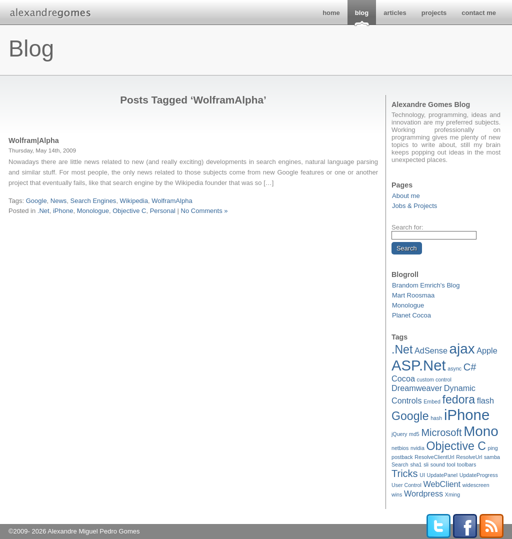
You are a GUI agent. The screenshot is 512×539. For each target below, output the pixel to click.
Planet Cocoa (411, 315)
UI (422, 475)
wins (397, 495)
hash (436, 418)
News (58, 200)
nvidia (417, 448)
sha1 (416, 465)
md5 (414, 434)
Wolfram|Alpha (33, 140)
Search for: (408, 227)
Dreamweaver (417, 388)
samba (492, 457)
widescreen (476, 485)
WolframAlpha (172, 200)
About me (406, 196)
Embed (432, 401)
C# (470, 367)
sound (437, 465)
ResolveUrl (469, 457)
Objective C (456, 446)
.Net (402, 349)
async (455, 369)
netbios (400, 448)
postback (402, 457)
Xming (452, 495)
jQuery (399, 434)
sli (426, 465)
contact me (479, 12)
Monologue (408, 305)
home (331, 12)
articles (395, 12)
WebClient (441, 484)
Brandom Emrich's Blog (426, 285)
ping (493, 448)
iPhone (467, 414)
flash (485, 400)
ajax (462, 348)
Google (410, 416)
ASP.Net (419, 365)
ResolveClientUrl (434, 457)
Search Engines (93, 200)
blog (361, 12)
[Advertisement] (194, 228)
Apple (487, 350)
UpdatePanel (442, 475)
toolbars (466, 465)
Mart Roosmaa (413, 295)
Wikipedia (134, 200)
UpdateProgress (479, 475)
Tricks (405, 473)
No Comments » (204, 210)
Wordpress (423, 493)
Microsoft (441, 432)
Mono (481, 431)
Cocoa (403, 378)
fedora (459, 399)
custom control (434, 379)
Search (400, 465)
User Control (407, 485)
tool (451, 465)
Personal (163, 210)
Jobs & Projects (414, 206)
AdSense (431, 350)
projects (434, 12)
